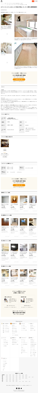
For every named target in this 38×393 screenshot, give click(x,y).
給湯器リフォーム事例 (32, 355)
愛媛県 (13, 380)
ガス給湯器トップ (32, 339)
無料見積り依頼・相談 (19, 79)
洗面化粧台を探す (14, 339)
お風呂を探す (31, 325)
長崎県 (13, 381)
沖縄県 (29, 381)
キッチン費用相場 (23, 328)
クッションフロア (31, 128)
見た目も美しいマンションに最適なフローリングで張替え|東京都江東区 (5, 225)
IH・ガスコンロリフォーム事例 (24, 352)
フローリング (13, 333)
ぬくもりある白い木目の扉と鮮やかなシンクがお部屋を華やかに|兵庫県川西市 (14, 276)
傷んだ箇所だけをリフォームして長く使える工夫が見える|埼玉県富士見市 (32, 226)
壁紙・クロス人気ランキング (6, 327)
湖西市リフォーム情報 (10, 168)
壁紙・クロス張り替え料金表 (6, 328)
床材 (26, 128)
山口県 (20, 379)
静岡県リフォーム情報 (10, 167)
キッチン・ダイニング (11, 129)
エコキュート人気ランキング (33, 351)
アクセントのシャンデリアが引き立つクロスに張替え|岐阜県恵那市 (5, 276)
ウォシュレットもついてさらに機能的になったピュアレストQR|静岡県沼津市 (32, 202)
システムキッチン (28, 129)
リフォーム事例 (6, 4)
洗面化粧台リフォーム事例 (15, 344)
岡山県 (13, 379)
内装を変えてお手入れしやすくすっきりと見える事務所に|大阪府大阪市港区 (23, 251)
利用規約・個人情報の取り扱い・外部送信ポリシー (14, 385)
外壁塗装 (4, 366)
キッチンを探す (23, 325)
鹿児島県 (26, 381)
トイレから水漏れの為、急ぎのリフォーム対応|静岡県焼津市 (14, 203)
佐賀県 (10, 381)
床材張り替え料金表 (14, 328)
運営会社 (7, 385)
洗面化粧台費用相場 (14, 342)
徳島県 (7, 380)
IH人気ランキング (23, 349)
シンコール (27, 131)
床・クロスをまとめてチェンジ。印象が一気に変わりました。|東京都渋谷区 (14, 251)
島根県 (10, 379)
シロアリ (4, 368)
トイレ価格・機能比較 (5, 342)
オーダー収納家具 (5, 363)
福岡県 (7, 381)
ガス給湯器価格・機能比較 (33, 344)
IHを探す (22, 347)
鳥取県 (7, 379)
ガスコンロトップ (23, 339)
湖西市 (12, 4)
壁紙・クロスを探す (5, 325)
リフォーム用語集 (23, 385)
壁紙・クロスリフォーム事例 (6, 330)
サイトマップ (30, 385)
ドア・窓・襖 (4, 361)
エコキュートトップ (32, 347)
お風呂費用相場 (32, 328)
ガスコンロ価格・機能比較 (24, 344)
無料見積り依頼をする (27, 305)
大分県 (20, 381)
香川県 (10, 380)
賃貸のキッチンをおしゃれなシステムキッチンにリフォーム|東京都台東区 (23, 276)
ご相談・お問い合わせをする (10, 305)
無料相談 (33, 1)
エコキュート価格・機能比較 (33, 352)
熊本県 (16, 381)
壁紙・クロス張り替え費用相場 (6, 332)
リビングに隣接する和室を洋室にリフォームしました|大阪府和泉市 (14, 225)
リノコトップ (2, 4)
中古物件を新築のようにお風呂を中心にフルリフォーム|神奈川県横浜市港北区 (5, 252)
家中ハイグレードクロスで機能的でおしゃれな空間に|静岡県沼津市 (5, 202)
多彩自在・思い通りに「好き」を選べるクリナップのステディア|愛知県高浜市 (32, 276)
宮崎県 (23, 381)
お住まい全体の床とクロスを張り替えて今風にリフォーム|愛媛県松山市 (23, 226)
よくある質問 (26, 385)
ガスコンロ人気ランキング (24, 342)
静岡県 (10, 4)
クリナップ (33, 129)
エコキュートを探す (32, 349)
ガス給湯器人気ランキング (33, 342)
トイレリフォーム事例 (5, 344)
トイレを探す (4, 339)
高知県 (16, 380)
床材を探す (13, 325)
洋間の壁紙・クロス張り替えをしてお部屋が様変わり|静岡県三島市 (23, 203)
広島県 (16, 379)
